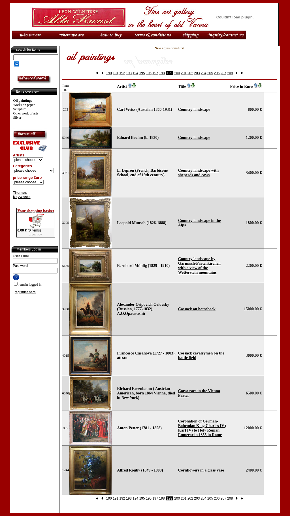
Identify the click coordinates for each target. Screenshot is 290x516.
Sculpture (19, 109)
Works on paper (24, 105)
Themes (20, 192)
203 (197, 73)
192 (122, 73)
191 (115, 73)
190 (109, 73)
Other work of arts (25, 113)
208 (230, 73)
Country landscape (194, 109)
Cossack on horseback (197, 309)
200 (177, 73)
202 (190, 73)
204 (203, 73)
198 (162, 73)
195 (142, 73)
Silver (17, 118)
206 (216, 73)
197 (155, 73)
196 (149, 73)
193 (129, 73)
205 (210, 73)
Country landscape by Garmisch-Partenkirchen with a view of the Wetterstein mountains (199, 266)
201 (184, 73)
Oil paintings (22, 101)
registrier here (25, 292)
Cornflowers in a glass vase (201, 470)
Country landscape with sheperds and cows (198, 172)
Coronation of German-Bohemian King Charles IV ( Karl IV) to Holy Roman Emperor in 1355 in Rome (202, 428)
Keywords (21, 197)
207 (223, 73)
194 (135, 73)
